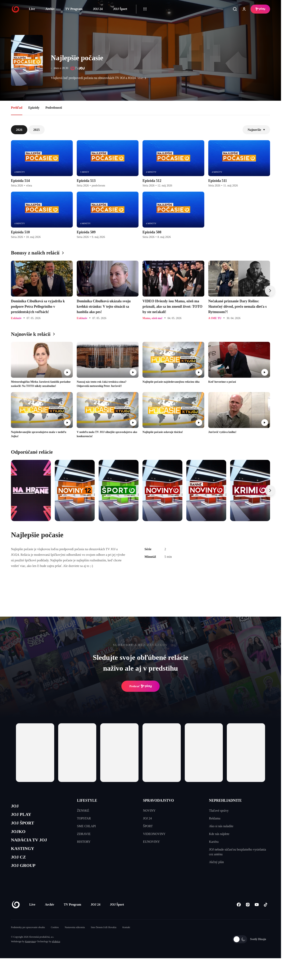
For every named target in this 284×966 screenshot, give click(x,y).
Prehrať (140, 686)
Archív (50, 9)
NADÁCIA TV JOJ (31, 844)
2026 (19, 129)
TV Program (74, 9)
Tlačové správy (219, 810)
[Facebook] (238, 912)
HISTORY (83, 841)
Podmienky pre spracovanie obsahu (28, 935)
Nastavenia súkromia (75, 935)
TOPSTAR (84, 818)
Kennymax (30, 949)
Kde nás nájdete (219, 834)
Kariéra (214, 841)
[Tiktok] (265, 912)
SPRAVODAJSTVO (158, 800)
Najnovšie (256, 129)
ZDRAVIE (83, 834)
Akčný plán (216, 862)
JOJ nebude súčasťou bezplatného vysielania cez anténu (237, 852)
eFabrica (56, 949)
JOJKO (19, 835)
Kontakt (126, 935)
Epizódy (33, 107)
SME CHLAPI (86, 826)
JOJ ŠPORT (24, 825)
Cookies (55, 935)
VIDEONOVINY (154, 834)
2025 (36, 129)
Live (32, 9)
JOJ (15, 806)
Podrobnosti (53, 107)
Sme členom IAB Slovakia (103, 935)
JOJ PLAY (22, 816)
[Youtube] (256, 912)
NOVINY (149, 810)
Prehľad (16, 107)
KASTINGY (24, 854)
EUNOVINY (151, 841)
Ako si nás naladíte (221, 826)
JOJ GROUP (25, 872)
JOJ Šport (120, 9)
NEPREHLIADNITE (225, 800)
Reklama (214, 818)
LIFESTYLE (87, 800)
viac (143, 78)
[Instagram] (247, 912)
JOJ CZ (19, 863)
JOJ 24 (97, 9)
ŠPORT (148, 826)
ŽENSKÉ (83, 810)
